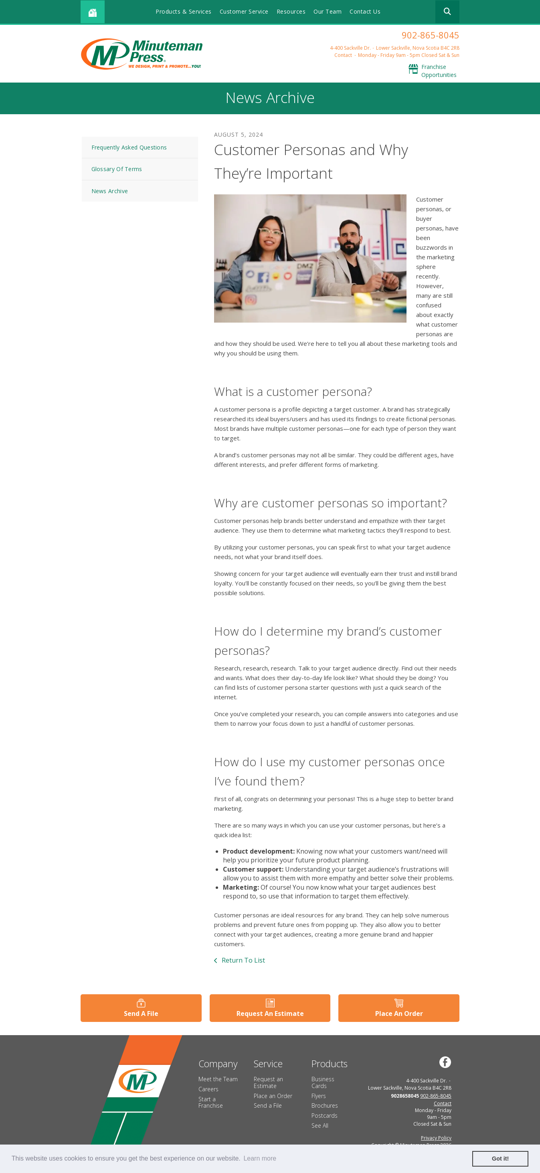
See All (319, 1125)
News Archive (109, 191)
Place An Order (399, 1013)
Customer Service (244, 11)
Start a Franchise (210, 1102)
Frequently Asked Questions (129, 147)
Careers (208, 1089)
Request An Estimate (270, 1013)
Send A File (141, 1013)
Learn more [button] (259, 1158)
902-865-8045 (430, 35)
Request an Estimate (268, 1082)
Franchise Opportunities (439, 71)
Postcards (324, 1115)
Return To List (242, 960)
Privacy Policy (436, 1138)
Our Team (327, 11)
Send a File (268, 1105)
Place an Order (273, 1096)
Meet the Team (218, 1079)
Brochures (324, 1105)
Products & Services (184, 11)
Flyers (318, 1096)
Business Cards (322, 1082)
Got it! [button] (500, 1158)
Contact (343, 55)
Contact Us (365, 11)
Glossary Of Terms (116, 169)
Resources (291, 11)
